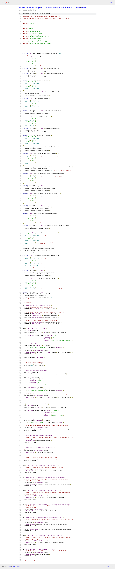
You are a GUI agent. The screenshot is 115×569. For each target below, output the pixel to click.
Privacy (14, 566)
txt (108, 566)
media (78, 8)
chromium (22, 8)
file (51, 13)
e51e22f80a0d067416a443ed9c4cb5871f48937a (57, 8)
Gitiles (9, 566)
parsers (83, 8)
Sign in (111, 2)
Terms (18, 566)
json (112, 566)
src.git (37, 8)
